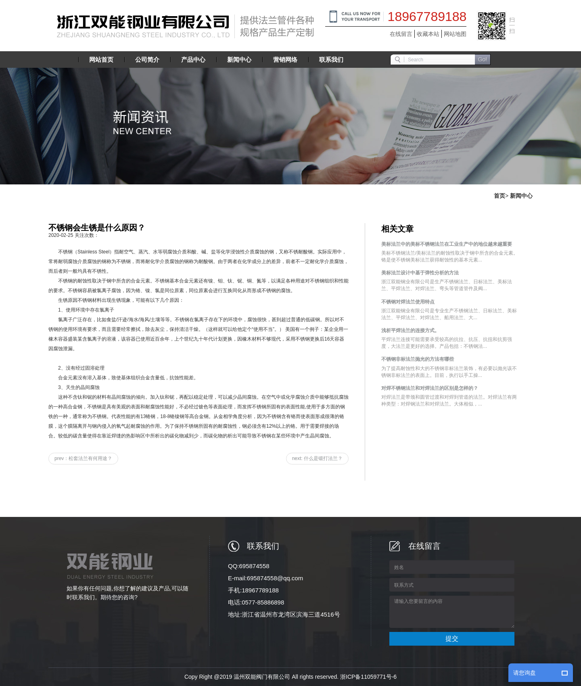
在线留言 (401, 34)
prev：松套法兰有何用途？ (83, 458)
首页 (499, 195)
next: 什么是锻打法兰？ (317, 458)
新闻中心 (521, 195)
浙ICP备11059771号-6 (368, 676)
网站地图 (455, 34)
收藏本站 (428, 34)
